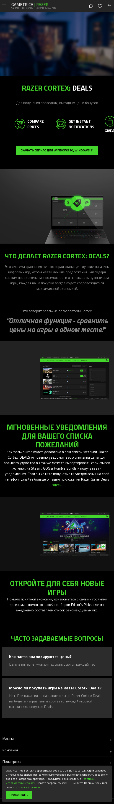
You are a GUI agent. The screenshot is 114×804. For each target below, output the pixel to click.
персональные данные (27, 787)
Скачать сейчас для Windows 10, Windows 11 (57, 150)
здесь (56, 484)
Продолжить (19, 795)
